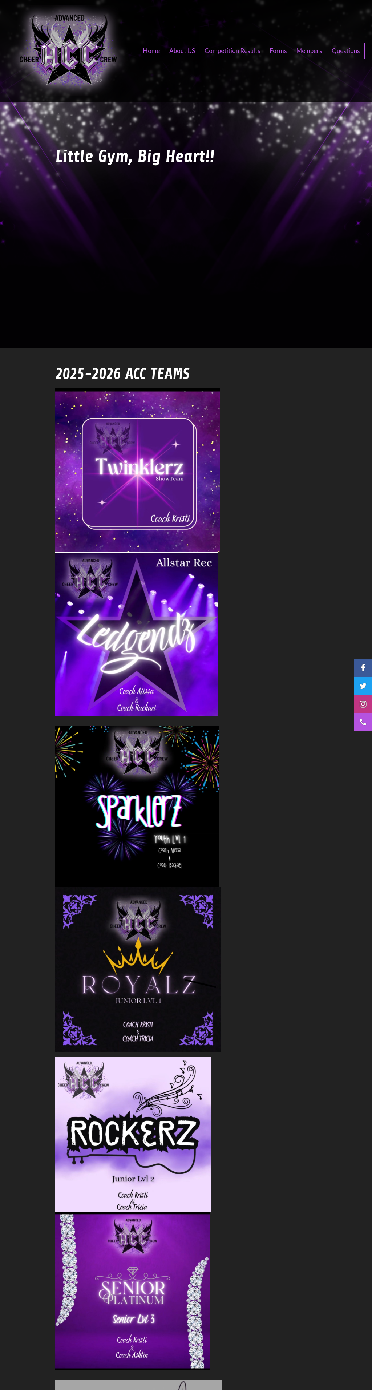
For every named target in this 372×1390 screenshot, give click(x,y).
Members (309, 50)
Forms (278, 50)
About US (182, 50)
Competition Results (232, 50)
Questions (346, 50)
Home (151, 50)
